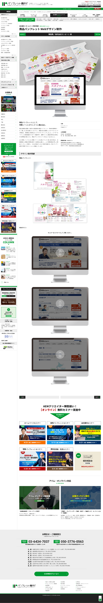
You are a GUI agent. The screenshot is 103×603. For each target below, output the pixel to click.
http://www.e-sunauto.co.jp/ (75, 145)
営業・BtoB (39, 19)
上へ (100, 597)
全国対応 (3, 138)
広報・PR (50, 19)
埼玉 (2, 119)
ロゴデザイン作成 (5, 31)
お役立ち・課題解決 (8, 240)
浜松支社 (3, 127)
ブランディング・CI (64, 19)
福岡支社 (3, 135)
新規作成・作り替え (5, 73)
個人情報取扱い (79, 585)
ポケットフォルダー (83, 19)
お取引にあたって (49, 587)
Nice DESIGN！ (40, 20)
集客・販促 (56, 19)
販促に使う (3, 77)
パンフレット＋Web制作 (6, 23)
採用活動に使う (4, 65)
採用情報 (63, 588)
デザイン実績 (33, 11)
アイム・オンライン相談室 (51, 583)
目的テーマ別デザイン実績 (7, 57)
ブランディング (4, 71)
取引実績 (69, 8)
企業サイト (84, 8)
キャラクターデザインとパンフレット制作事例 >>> (72, 144)
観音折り (97, 19)
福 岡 (29, 565)
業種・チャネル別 (5, 67)
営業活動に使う (4, 63)
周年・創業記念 (74, 19)
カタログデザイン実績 (6, 43)
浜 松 (29, 559)
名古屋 (29, 561)
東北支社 (3, 116)
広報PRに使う (4, 69)
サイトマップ (79, 590)
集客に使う (3, 75)
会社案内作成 (4, 17)
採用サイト (90, 8)
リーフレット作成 (5, 25)
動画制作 (3, 29)
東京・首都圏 (47, 20)
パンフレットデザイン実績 (7, 41)
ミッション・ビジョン (76, 8)
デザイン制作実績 (5, 36)
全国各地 (61, 20)
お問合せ (98, 8)
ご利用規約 (78, 588)
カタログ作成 (4, 21)
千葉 (2, 122)
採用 (44, 19)
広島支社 (3, 133)
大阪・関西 (55, 20)
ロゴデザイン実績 (5, 50)
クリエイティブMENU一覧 (7, 84)
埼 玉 (29, 553)
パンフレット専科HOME (24, 11)
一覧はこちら (6, 282)
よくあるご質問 (49, 588)
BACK (23, 34)
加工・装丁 (91, 19)
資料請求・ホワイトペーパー (82, 583)
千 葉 (29, 555)
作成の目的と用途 (5, 60)
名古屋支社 (3, 130)
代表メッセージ (64, 587)
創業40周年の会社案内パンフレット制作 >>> (71, 142)
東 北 (29, 551)
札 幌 (29, 549)
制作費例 (47, 585)
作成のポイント (5, 14)
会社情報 (64, 8)
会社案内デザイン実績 (6, 39)
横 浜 (29, 557)
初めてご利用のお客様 (50, 582)
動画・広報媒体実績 (5, 52)
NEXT (97, 34)
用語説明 (47, 590)
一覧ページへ (13, 33)
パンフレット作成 (5, 19)
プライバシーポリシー (81, 587)
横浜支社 (3, 124)
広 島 (29, 563)
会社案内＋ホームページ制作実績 (8, 46)
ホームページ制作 (5, 48)
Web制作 (3, 27)
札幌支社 (3, 114)
